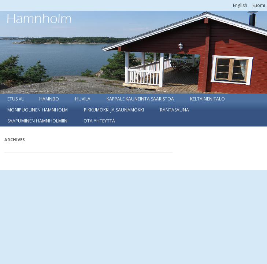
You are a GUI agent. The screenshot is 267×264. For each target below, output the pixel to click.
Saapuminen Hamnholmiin (37, 121)
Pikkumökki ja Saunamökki (114, 110)
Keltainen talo (207, 99)
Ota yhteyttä (99, 121)
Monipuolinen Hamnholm (37, 110)
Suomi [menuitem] (258, 5)
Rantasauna (174, 110)
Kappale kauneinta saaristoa (140, 99)
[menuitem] (240, 5)
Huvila (82, 99)
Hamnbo (49, 99)
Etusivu (16, 99)
